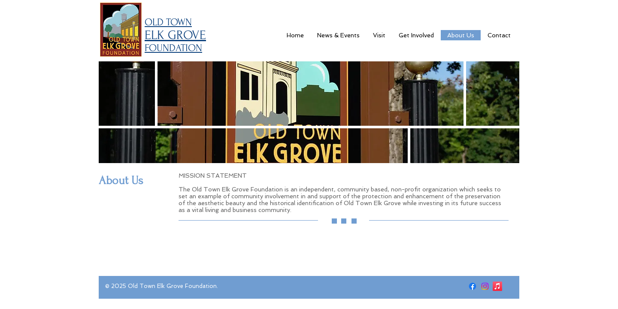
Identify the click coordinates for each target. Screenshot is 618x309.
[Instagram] (485, 286)
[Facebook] (472, 286)
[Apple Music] (497, 286)
